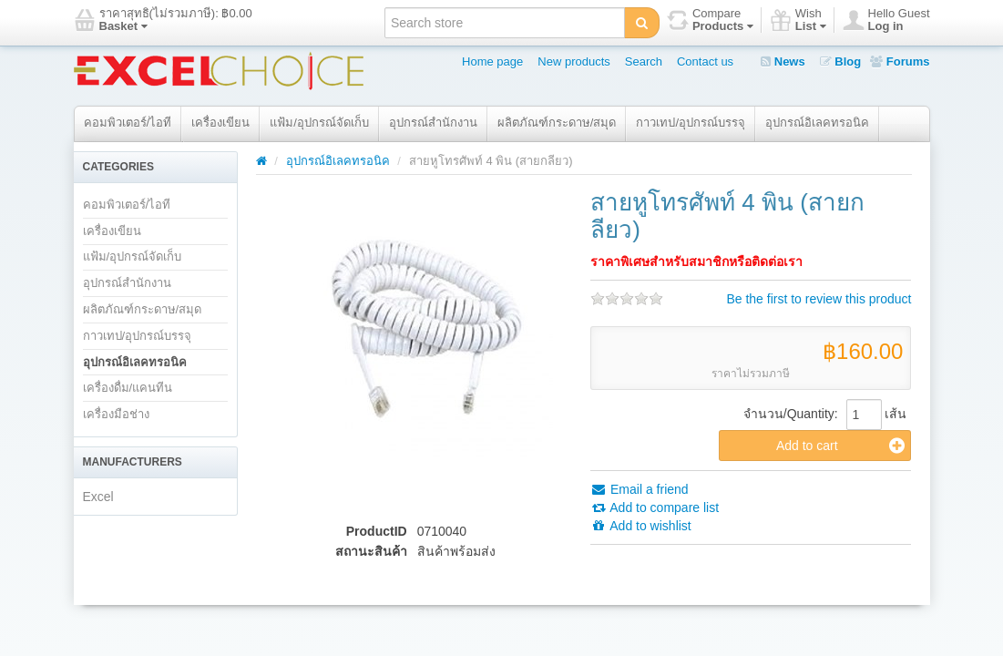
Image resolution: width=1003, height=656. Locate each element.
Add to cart (841, 445)
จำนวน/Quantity (788, 413)
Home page (492, 61)
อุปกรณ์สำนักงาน (433, 122)
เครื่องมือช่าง (116, 414)
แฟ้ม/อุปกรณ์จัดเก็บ (319, 122)
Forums (899, 61)
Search (643, 61)
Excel (98, 496)
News (783, 61)
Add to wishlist (640, 525)
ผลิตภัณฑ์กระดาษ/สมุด (557, 122)
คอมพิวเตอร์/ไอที (128, 122)
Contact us (705, 61)
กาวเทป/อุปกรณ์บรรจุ (690, 122)
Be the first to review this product (818, 299)
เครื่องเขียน (220, 122)
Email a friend (639, 489)
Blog (841, 61)
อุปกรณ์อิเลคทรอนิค (817, 122)
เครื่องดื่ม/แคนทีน (128, 388)
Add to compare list (654, 507)
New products (573, 61)
